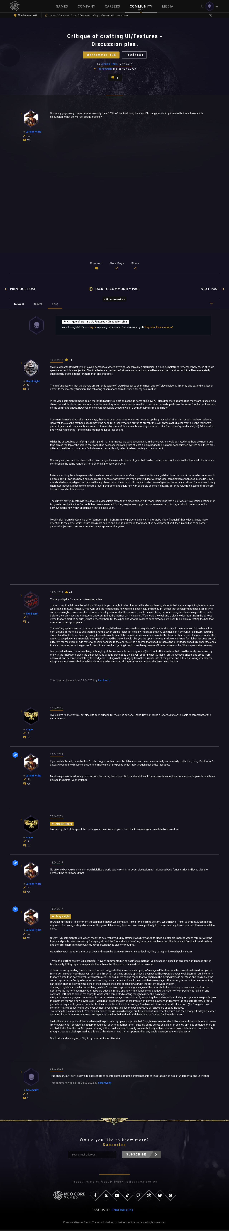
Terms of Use (96, 1183)
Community (141, 6)
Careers (112, 6)
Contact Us (147, 1183)
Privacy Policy (122, 1183)
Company (86, 6)
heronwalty (105, 69)
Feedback (135, 55)
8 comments (114, 300)
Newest (19, 305)
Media (167, 6)
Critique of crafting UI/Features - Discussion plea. (95, 322)
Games (62, 6)
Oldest (38, 305)
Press (77, 1183)
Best (56, 305)
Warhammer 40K (101, 55)
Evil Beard (104, 681)
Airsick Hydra (109, 64)
